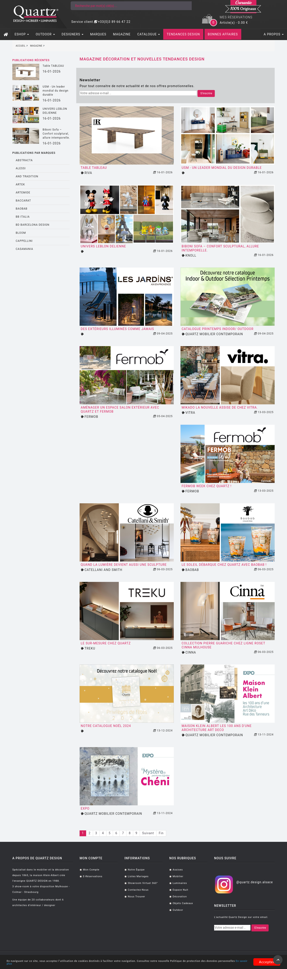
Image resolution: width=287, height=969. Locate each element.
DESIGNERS (72, 34)
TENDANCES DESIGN (183, 34)
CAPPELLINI (24, 240)
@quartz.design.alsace (254, 882)
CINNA (190, 652)
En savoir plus (85, 964)
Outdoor (178, 910)
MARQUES (98, 34)
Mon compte (91, 869)
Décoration (180, 896)
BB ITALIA (23, 216)
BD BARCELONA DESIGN (32, 224)
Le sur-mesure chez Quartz (106, 643)
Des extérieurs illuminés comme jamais (117, 329)
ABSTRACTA (24, 160)
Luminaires (180, 883)
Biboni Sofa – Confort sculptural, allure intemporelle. (56, 133)
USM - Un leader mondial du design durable (55, 90)
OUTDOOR (45, 34)
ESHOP (22, 34)
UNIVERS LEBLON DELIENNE (55, 110)
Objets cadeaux (183, 903)
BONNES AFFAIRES (223, 34)
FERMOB (91, 416)
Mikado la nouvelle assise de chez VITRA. (220, 407)
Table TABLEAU (53, 65)
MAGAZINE (121, 34)
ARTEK (20, 184)
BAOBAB (21, 208)
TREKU (90, 648)
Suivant (148, 833)
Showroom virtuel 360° (143, 883)
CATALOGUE (148, 34)
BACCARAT (23, 200)
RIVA (88, 173)
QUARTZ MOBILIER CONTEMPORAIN (214, 334)
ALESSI (21, 168)
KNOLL (190, 255)
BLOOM (21, 232)
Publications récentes (31, 60)
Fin (161, 833)
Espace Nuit (180, 889)
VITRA (190, 412)
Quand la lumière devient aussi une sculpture (124, 564)
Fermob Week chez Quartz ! (206, 486)
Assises (178, 869)
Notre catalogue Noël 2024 (106, 726)
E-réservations (92, 876)
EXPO (85, 808)
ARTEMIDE (23, 192)
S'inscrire (206, 93)
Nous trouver (136, 896)
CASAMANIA (24, 249)
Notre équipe (136, 869)
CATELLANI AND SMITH (103, 570)
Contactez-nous (138, 889)
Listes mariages (138, 876)
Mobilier (178, 876)
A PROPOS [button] (274, 34)
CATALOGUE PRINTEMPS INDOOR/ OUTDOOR (218, 329)
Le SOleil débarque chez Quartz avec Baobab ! (224, 564)
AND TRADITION (27, 176)
